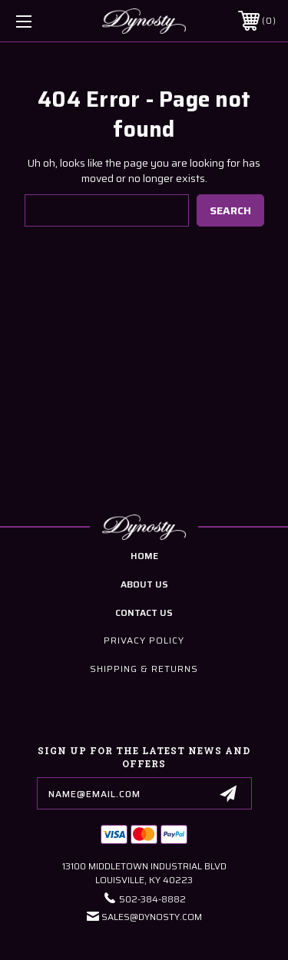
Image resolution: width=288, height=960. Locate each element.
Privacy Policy (144, 640)
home (144, 555)
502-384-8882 (152, 899)
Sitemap (223, 947)
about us (144, 584)
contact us (144, 612)
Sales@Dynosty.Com (151, 916)
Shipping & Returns (144, 668)
